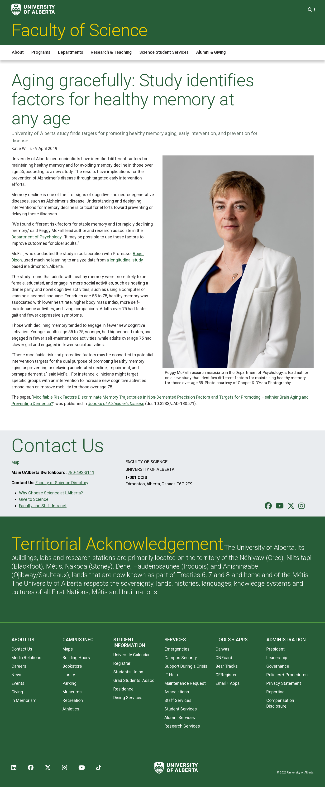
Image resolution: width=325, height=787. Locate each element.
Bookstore (72, 666)
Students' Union (128, 671)
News (17, 674)
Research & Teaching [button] (111, 52)
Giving (17, 691)
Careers (18, 666)
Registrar (121, 663)
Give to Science (33, 499)
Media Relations (26, 657)
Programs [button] (40, 52)
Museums (72, 691)
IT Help (171, 674)
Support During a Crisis (185, 666)
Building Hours (76, 657)
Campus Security (180, 657)
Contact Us (21, 649)
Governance (277, 666)
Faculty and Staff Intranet (43, 505)
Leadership (276, 657)
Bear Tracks (226, 666)
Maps (67, 649)
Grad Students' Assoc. (134, 680)
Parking (69, 683)
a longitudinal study (125, 259)
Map (15, 462)
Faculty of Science (79, 30)
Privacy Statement (283, 683)
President (275, 649)
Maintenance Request (185, 683)
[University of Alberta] (33, 9)
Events (17, 683)
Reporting (275, 691)
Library (68, 674)
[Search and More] (310, 9)
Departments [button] (70, 52)
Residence (123, 688)
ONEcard (223, 657)
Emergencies (177, 649)
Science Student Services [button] (164, 52)
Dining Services (128, 697)
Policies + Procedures (287, 674)
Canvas (222, 649)
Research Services (182, 726)
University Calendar (131, 654)
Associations (176, 691)
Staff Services (177, 700)
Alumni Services (179, 717)
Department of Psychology (36, 236)
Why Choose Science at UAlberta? (51, 492)
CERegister (226, 674)
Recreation (72, 700)
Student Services (180, 708)
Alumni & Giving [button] (211, 52)
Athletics (70, 708)
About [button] (18, 52)
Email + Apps (227, 683)
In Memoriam (23, 700)
